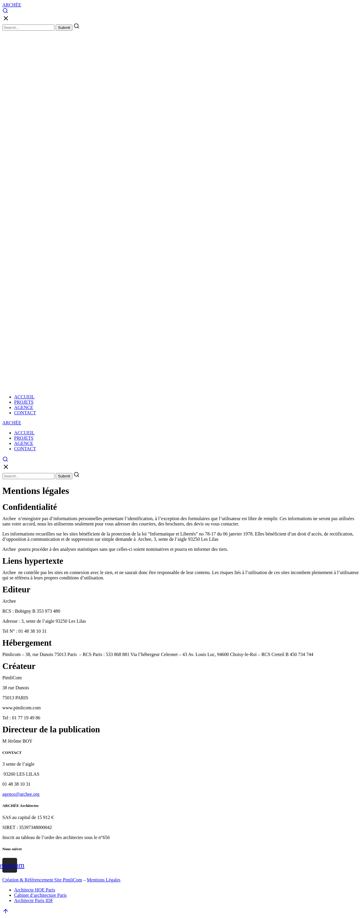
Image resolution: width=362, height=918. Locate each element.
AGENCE (23, 407)
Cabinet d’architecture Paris (40, 895)
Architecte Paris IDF (33, 900)
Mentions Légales (103, 879)
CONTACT (25, 412)
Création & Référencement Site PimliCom (42, 879)
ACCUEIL (24, 396)
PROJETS (24, 402)
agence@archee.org (20, 794)
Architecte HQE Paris (34, 889)
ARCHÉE (11, 4)
